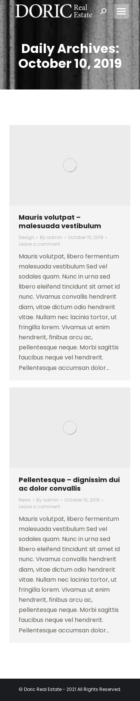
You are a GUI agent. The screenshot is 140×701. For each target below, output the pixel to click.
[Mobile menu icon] (121, 11)
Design (26, 237)
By (51, 237)
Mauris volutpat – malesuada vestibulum (60, 221)
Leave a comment (39, 244)
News (25, 500)
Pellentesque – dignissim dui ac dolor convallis (69, 484)
